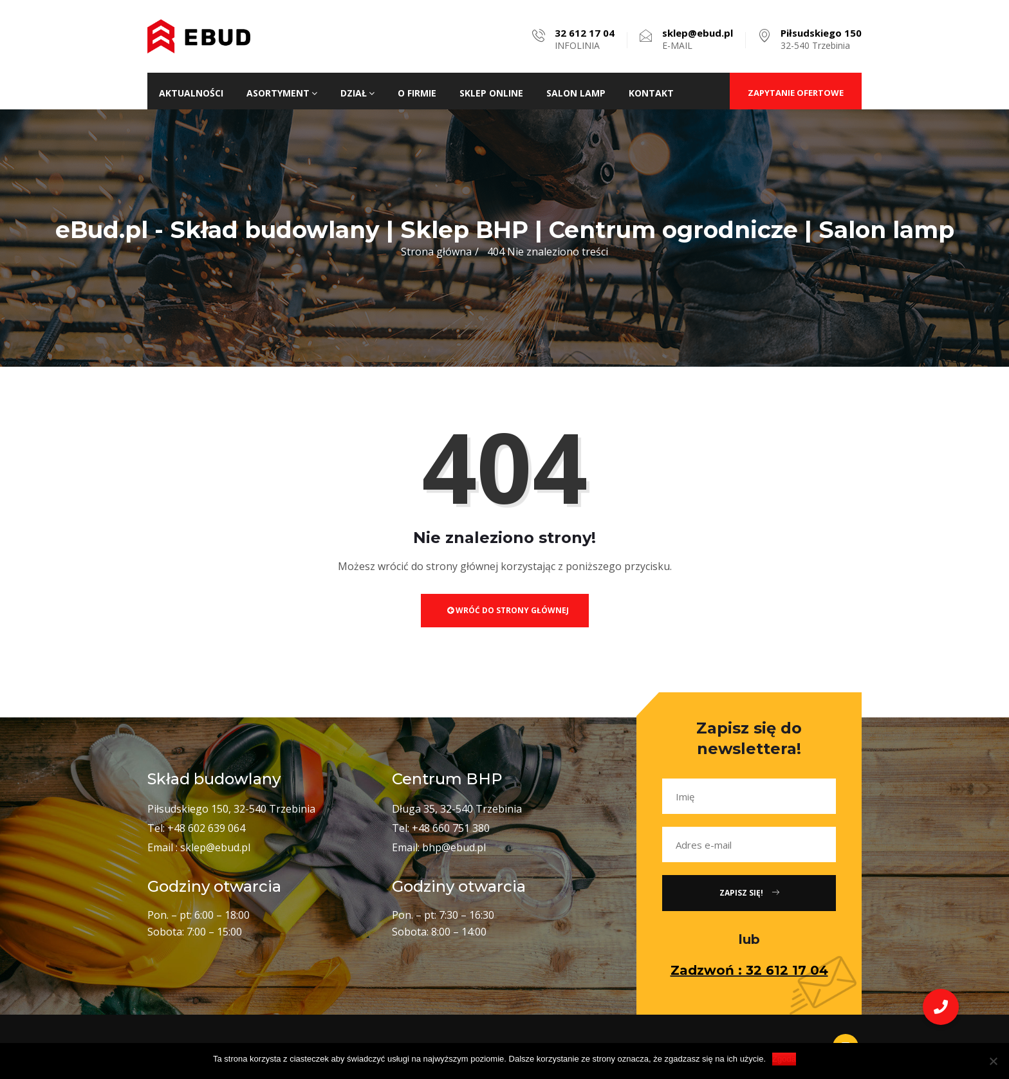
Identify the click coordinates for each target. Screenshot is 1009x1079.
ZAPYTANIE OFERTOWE (796, 92)
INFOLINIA (585, 39)
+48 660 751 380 (451, 828)
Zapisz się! (749, 892)
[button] (941, 1007)
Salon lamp (576, 93)
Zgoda (784, 1059)
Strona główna (436, 251)
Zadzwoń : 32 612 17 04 (749, 970)
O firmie (417, 93)
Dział (357, 93)
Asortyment (281, 93)
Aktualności (191, 93)
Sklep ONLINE (491, 93)
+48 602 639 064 (206, 828)
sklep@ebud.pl (215, 847)
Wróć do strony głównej (508, 610)
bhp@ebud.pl (454, 847)
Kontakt (651, 93)
